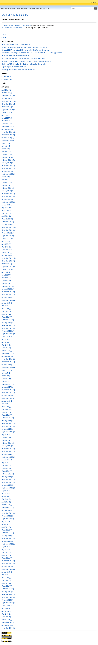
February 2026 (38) (8, 96)
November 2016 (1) (8, 393)
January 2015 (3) (7, 446)
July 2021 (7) (6, 241)
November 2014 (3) (8, 451)
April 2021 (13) (7, 250)
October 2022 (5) (7, 199)
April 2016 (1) (6, 412)
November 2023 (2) (8, 168)
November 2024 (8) (8, 135)
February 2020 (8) (8, 286)
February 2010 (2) (8, 589)
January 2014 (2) (7, 477)
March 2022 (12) (7, 219)
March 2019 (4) (7, 317)
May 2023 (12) (6, 180)
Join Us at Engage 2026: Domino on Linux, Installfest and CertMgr (24, 58)
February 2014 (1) (8, 474)
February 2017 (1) (8, 384)
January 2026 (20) (8, 98)
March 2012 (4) (7, 530)
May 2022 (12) (6, 213)
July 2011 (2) (6, 549)
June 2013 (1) (6, 496)
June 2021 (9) (6, 244)
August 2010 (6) (7, 572)
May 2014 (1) (6, 465)
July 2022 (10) (6, 208)
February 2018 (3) (8, 353)
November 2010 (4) (8, 564)
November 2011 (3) (8, 538)
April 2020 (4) (6, 280)
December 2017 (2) (8, 359)
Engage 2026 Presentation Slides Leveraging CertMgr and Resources (25, 50)
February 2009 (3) (8, 622)
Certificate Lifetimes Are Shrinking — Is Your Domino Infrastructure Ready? (27, 61)
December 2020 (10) (9, 258)
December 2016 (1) (8, 390)
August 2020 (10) (7, 269)
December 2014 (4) (8, 449)
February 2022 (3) (8, 222)
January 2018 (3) (7, 356)
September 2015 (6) (8, 432)
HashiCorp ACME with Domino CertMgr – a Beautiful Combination (24, 64)
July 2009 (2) (6, 608)
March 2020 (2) (7, 283)
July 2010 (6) (6, 575)
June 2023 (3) (6, 177)
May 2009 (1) (6, 614)
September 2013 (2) (8, 488)
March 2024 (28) (7, 157)
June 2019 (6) (6, 309)
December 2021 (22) (9, 227)
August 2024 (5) (7, 143)
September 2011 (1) (8, 544)
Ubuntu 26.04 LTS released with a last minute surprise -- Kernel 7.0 (24, 47)
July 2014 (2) (6, 463)
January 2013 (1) (7, 510)
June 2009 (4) (6, 611)
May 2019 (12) (6, 311)
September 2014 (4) (8, 457)
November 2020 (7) (8, 261)
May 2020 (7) (6, 278)
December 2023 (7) (8, 166)
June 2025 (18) (7, 118)
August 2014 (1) (7, 460)
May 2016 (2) (6, 409)
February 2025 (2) (8, 126)
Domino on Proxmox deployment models (15, 56)
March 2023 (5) (7, 185)
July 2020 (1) (6, 272)
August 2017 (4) (7, 370)
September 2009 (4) (8, 603)
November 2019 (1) (8, 294)
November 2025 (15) (9, 104)
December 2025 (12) (9, 101)
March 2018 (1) (7, 351)
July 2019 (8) (6, 306)
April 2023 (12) (7, 182)
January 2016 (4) (7, 421)
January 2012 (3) (7, 535)
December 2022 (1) (8, 194)
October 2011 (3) (7, 541)
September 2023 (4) (8, 174)
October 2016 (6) (7, 395)
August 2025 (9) (7, 112)
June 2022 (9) (6, 210)
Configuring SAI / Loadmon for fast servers (16, 25)
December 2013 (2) (8, 479)
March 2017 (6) (7, 381)
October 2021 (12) (8, 233)
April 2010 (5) (6, 583)
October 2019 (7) (7, 297)
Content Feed (6, 77)
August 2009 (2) (7, 606)
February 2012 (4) (8, 533)
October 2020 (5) (7, 264)
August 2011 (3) (7, 547)
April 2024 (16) (7, 154)
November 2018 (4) (8, 328)
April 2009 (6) (6, 617)
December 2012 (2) (8, 513)
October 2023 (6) (7, 171)
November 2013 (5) (8, 482)
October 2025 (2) (7, 107)
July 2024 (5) (6, 146)
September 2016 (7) (8, 398)
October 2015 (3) (7, 429)
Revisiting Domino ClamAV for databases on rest (18, 70)
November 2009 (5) (8, 597)
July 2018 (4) (6, 339)
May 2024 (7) (6, 152)
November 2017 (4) (8, 362)
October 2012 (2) (7, 516)
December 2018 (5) (8, 325)
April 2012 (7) (6, 527)
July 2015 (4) (6, 435)
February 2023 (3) (8, 188)
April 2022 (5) (6, 216)
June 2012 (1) (6, 524)
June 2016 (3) (6, 407)
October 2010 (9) (7, 566)
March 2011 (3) (7, 558)
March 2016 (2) (7, 415)
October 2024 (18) (8, 138)
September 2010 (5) (8, 569)
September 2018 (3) (8, 334)
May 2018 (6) (6, 345)
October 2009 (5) (7, 600)
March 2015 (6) (7, 440)
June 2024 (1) (6, 149)
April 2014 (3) (6, 468)
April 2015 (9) (6, 437)
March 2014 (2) (7, 471)
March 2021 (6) (7, 252)
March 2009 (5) (7, 620)
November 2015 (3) (8, 426)
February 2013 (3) (8, 507)
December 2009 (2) (8, 594)
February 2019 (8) (8, 320)
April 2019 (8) (6, 314)
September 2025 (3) (8, 110)
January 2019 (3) (7, 323)
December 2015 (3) (8, 423)
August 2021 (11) (7, 238)
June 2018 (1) (6, 342)
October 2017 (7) (7, 365)
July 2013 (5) (6, 493)
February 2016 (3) (8, 418)
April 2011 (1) (6, 555)
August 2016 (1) (7, 401)
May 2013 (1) (6, 499)
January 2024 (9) (7, 163)
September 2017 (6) (8, 367)
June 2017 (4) (6, 376)
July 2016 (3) (6, 404)
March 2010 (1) (7, 586)
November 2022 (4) (8, 196)
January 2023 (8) (7, 191)
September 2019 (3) (8, 300)
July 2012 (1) (6, 521)
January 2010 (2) (7, 592)
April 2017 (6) (6, 379)
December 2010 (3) (8, 561)
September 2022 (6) (8, 202)
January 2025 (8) (7, 129)
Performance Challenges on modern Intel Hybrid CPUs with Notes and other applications (32, 53)
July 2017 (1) (6, 373)
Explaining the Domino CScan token (14, 67)
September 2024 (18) (9, 140)
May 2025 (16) (6, 121)
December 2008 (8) (8, 628)
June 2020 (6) (6, 275)
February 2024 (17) (8, 160)
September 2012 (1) (8, 519)
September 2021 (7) (8, 236)
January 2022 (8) (7, 224)
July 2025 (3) (6, 115)
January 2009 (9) (7, 625)
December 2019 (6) (8, 292)
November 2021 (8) (8, 230)
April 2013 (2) (6, 502)
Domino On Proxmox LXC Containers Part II (17, 44)
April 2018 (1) (6, 348)
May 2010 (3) (6, 580)
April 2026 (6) (6, 90)
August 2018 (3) (7, 337)
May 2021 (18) (6, 247)
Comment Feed (7, 79)
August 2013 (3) (7, 491)
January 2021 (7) (7, 255)
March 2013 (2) (7, 505)
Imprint (93, 3)
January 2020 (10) (8, 289)
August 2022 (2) (7, 205)
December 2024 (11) (9, 132)
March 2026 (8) (7, 93)
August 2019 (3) (7, 303)
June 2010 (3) (6, 578)
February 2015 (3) (8, 443)
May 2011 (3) (6, 552)
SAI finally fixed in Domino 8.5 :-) (13, 28)
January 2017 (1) (7, 387)
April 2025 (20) (7, 124)
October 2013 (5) (7, 485)
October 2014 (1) (7, 454)
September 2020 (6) (8, 266)
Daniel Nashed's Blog (15, 14)
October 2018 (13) (8, 331)
